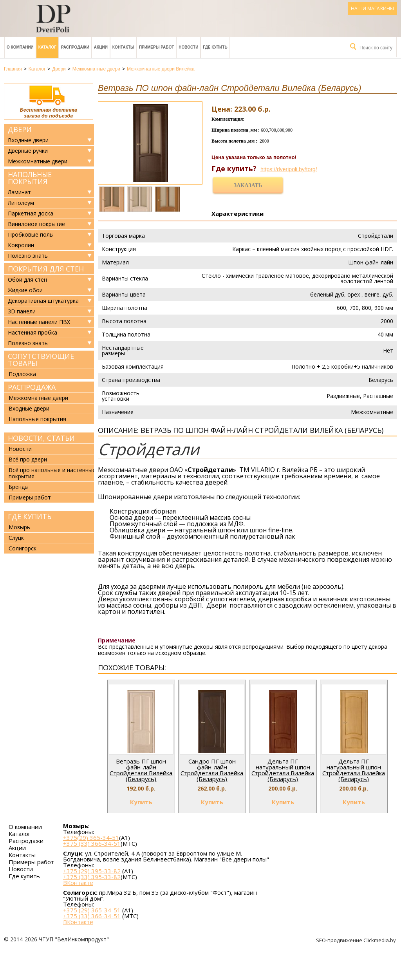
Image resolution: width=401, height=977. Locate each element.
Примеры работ (156, 47)
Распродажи (75, 47)
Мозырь (19, 527)
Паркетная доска (30, 213)
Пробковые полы (31, 235)
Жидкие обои (25, 290)
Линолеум (21, 203)
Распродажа (32, 387)
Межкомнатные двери (37, 161)
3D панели (22, 311)
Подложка (22, 374)
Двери (20, 129)
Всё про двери (28, 459)
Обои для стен (27, 280)
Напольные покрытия (30, 178)
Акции (101, 47)
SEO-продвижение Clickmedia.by (356, 940)
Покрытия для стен (46, 268)
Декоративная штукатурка (43, 301)
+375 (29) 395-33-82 (92, 871)
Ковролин (21, 245)
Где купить (215, 47)
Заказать (248, 185)
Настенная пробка (32, 332)
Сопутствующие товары (41, 359)
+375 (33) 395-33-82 (92, 877)
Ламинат (19, 192)
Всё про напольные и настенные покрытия (52, 473)
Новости (188, 47)
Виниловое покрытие (36, 224)
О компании (20, 47)
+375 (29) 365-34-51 (92, 910)
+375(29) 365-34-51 (91, 837)
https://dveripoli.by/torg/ (288, 169)
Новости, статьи (41, 438)
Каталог (47, 47)
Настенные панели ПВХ (39, 322)
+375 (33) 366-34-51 (92, 843)
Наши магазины (372, 8)
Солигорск (22, 548)
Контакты (123, 47)
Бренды (19, 486)
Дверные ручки (28, 151)
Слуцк (16, 537)
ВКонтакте (78, 883)
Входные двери (28, 140)
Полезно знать (28, 256)
